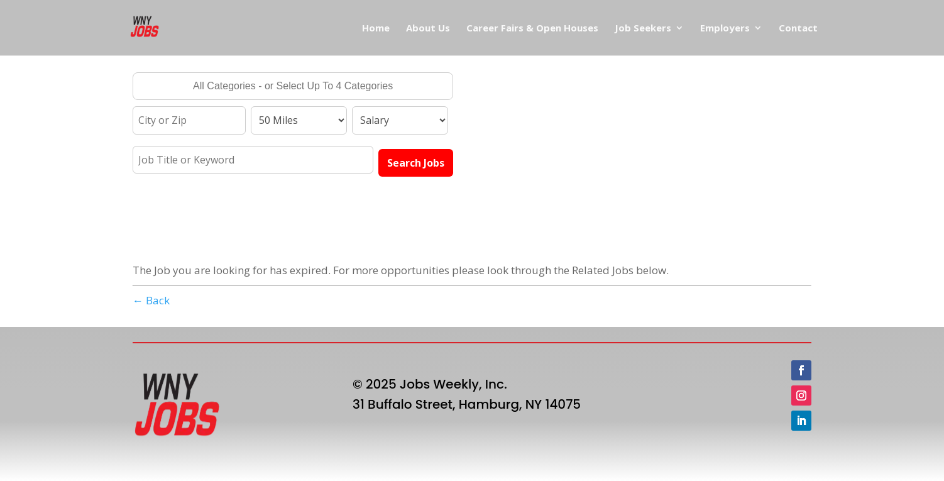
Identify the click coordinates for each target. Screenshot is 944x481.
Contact (798, 28)
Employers (725, 28)
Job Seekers (643, 28)
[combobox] (293, 86)
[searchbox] (293, 87)
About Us (428, 28)
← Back (151, 300)
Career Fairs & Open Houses (532, 28)
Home (376, 28)
